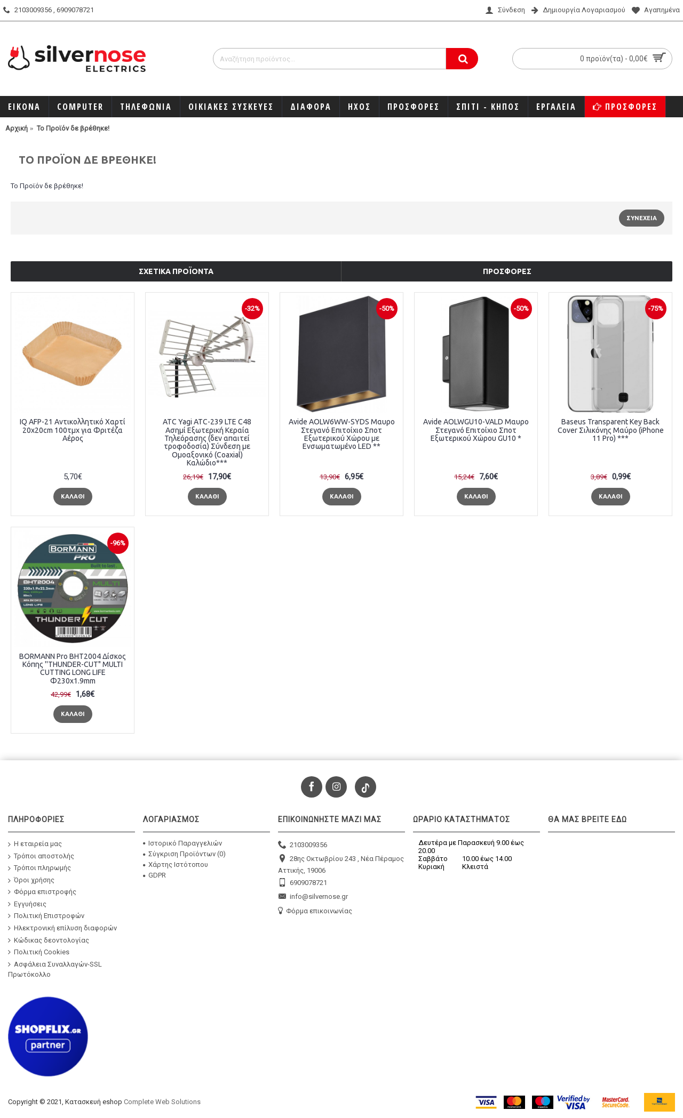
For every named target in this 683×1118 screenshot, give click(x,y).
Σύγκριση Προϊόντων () (184, 854)
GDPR (154, 875)
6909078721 (302, 883)
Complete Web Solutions (162, 1102)
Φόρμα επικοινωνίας (315, 911)
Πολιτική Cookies (38, 952)
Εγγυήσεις (27, 904)
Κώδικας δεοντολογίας (48, 940)
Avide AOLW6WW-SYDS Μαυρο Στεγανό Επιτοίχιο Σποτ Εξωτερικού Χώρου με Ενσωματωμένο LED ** (342, 434)
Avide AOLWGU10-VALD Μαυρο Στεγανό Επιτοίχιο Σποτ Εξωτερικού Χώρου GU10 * (476, 430)
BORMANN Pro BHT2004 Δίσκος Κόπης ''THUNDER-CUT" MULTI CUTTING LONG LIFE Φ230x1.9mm (72, 668)
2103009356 (302, 845)
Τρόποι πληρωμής (39, 868)
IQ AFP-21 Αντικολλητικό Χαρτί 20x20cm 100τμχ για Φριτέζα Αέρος (72, 430)
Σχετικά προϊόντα (176, 271)
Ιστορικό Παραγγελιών (182, 843)
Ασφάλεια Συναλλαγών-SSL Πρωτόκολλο (55, 969)
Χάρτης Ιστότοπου (175, 864)
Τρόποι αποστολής (41, 855)
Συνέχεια (641, 218)
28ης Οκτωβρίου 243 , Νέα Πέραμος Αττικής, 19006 (341, 864)
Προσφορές (507, 271)
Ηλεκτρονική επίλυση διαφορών (62, 928)
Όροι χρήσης (31, 879)
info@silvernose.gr (313, 897)
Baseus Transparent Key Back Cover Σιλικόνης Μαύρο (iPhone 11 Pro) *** (611, 430)
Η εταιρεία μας (35, 844)
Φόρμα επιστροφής (42, 892)
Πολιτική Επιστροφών (46, 916)
